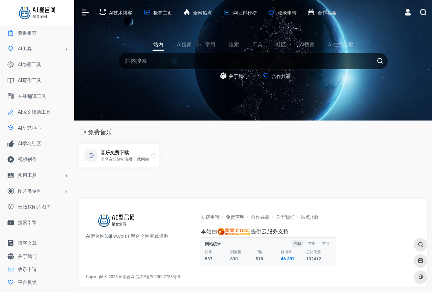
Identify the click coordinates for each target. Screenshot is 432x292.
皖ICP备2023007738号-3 (158, 276)
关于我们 (285, 217)
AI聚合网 (127, 276)
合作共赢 (260, 217)
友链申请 (210, 217)
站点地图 (310, 217)
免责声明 (235, 217)
